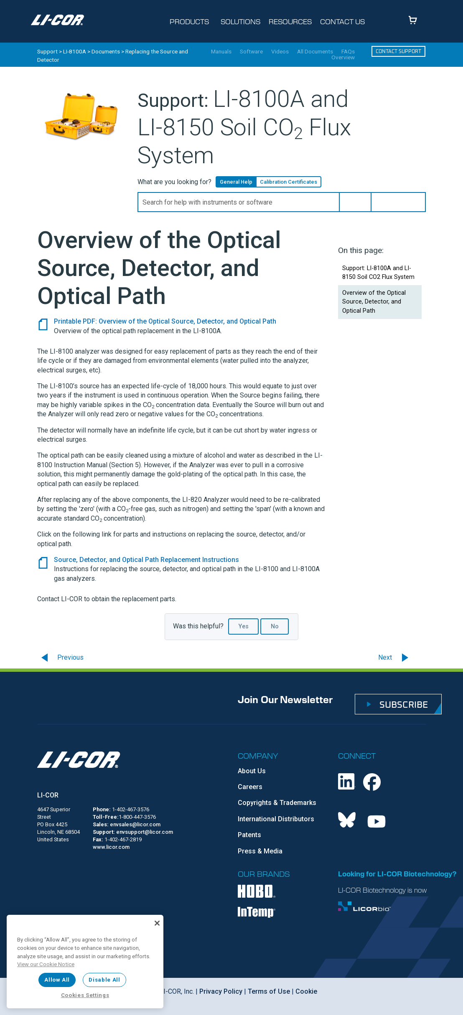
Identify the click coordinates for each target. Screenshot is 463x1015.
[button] (355, 202)
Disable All (104, 980)
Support (47, 51)
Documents (106, 51)
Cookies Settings (85, 995)
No (275, 626)
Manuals (221, 52)
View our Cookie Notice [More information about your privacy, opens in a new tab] (45, 964)
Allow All (57, 980)
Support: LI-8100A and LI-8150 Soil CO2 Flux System (378, 273)
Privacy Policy (220, 991)
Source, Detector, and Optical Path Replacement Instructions (146, 560)
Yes (244, 626)
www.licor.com (111, 847)
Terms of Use (269, 991)
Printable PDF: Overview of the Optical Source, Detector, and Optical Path (165, 321)
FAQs (348, 52)
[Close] (157, 923)
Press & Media (260, 851)
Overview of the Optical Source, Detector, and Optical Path (374, 301)
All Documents (315, 52)
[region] (85, 961)
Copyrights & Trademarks (277, 803)
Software (251, 52)
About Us (252, 771)
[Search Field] (281, 202)
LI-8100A (74, 51)
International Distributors (276, 819)
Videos (280, 52)
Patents (249, 835)
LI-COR (48, 795)
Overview (343, 58)
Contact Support (398, 51)
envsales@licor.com (135, 824)
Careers (250, 787)
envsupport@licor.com (144, 832)
